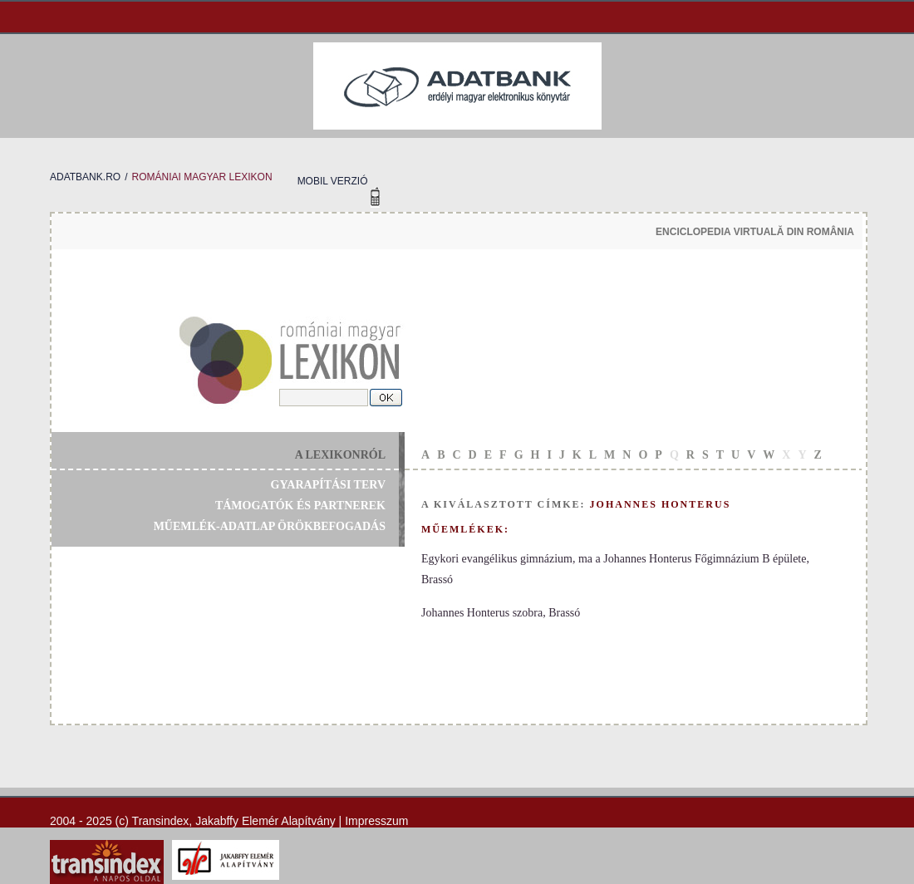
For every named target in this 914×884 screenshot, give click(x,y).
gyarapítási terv (328, 485)
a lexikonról (340, 455)
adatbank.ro (85, 177)
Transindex (160, 821)
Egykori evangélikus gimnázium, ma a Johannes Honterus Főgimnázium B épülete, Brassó (615, 569)
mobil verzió (332, 181)
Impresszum (376, 821)
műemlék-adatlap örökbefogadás (270, 526)
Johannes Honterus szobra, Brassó (500, 613)
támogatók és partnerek (300, 505)
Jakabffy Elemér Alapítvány (265, 821)
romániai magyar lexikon (201, 177)
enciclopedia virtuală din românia (755, 232)
